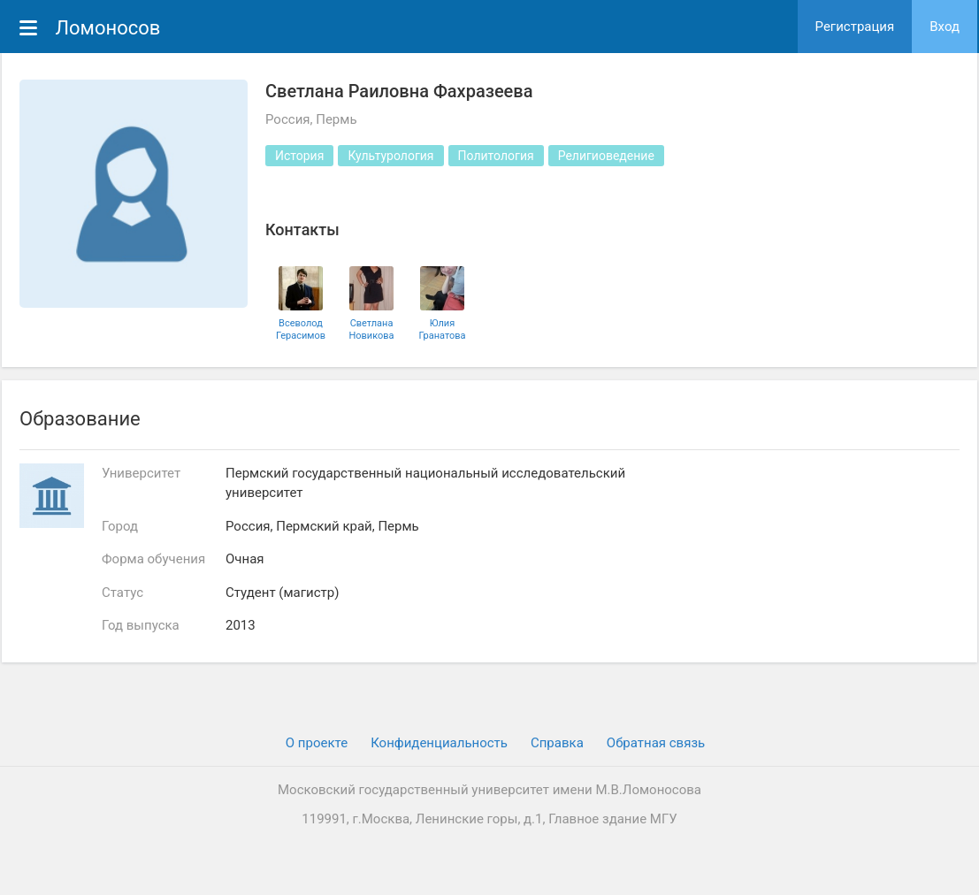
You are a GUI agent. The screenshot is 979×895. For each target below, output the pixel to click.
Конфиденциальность (439, 743)
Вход (944, 26)
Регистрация (855, 26)
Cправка (557, 743)
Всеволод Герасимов (300, 328)
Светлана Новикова (371, 328)
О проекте (317, 743)
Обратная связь (656, 743)
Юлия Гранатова (441, 328)
